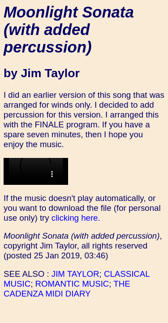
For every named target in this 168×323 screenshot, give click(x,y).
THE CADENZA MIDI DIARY (67, 288)
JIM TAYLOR (75, 274)
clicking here (75, 218)
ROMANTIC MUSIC (72, 283)
